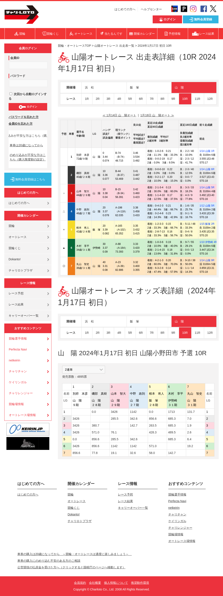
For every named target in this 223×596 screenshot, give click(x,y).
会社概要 (95, 582)
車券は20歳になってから (26, 145)
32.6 (133, 453)
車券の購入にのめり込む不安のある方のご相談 (48, 560)
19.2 (190, 446)
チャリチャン (18, 371)
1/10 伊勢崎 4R (208, 242)
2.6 (189, 432)
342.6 (133, 418)
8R (162, 98)
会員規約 (80, 582)
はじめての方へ (125, 9)
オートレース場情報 (22, 415)
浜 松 (89, 87)
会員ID (14, 58)
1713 (171, 411)
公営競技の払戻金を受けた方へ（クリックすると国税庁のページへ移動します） (71, 567)
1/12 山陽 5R (206, 205)
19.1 (114, 453)
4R (119, 98)
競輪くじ (15, 248)
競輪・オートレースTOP (74, 45)
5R (130, 98)
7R (152, 98)
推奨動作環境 (140, 582)
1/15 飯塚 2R (206, 223)
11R (197, 98)
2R (97, 98)
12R (210, 98)
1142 (133, 411)
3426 (114, 411)
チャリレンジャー (21, 393)
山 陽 (179, 87)
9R (173, 98)
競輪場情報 (16, 404)
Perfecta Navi (18, 349)
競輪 (12, 226)
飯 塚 (134, 87)
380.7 (95, 425)
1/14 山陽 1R (206, 151)
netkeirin (14, 360)
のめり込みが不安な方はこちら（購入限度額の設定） (28, 157)
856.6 (153, 418)
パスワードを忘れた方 (24, 117)
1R (87, 98)
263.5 (153, 425)
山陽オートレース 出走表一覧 (114, 45)
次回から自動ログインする (28, 96)
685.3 (172, 418)
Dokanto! (15, 259)
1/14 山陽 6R (206, 169)
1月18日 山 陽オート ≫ (157, 115)
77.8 (95, 453)
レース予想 (16, 293)
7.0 (189, 418)
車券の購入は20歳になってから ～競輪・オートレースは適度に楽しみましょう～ (74, 554)
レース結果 (16, 304)
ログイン (28, 107)
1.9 (189, 425)
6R (141, 98)
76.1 (114, 432)
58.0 (152, 453)
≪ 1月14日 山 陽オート (119, 115)
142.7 (133, 425)
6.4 (189, 439)
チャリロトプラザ (21, 270)
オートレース (18, 237)
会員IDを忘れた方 (21, 123)
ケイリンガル (18, 382)
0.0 (94, 411)
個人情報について (116, 582)
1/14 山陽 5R (206, 187)
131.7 (191, 411)
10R (185, 98)
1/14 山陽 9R (206, 260)
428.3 (153, 432)
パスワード (17, 76)
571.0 (95, 432)
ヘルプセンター (151, 9)
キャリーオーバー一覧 (24, 315)
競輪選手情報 (18, 338)
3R (108, 98)
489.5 (172, 432)
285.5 (114, 418)
